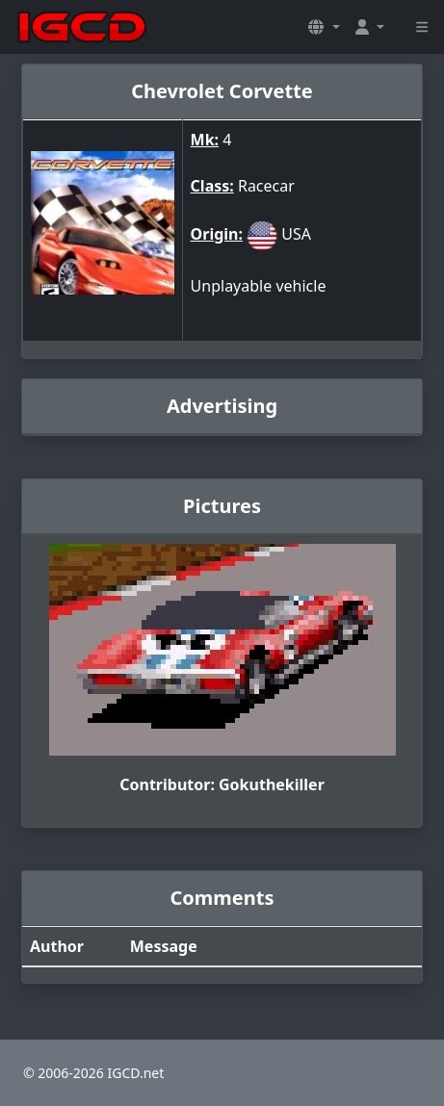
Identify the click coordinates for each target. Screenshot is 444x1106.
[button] (323, 27)
